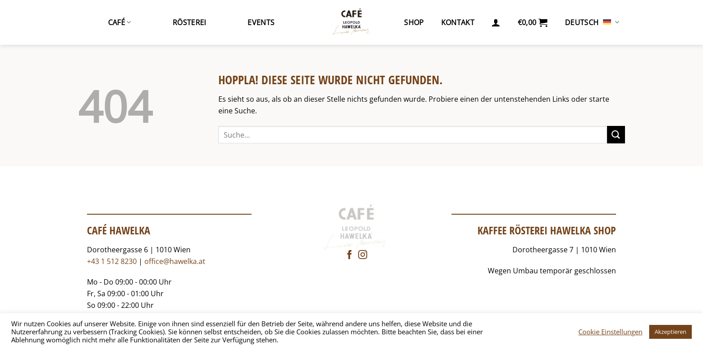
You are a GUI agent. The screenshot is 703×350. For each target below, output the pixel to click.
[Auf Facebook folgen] (349, 255)
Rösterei (189, 22)
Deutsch (592, 23)
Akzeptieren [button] (670, 332)
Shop (414, 22)
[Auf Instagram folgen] (362, 255)
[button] (495, 22)
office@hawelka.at (174, 261)
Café (119, 22)
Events (260, 22)
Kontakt (457, 22)
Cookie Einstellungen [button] (610, 332)
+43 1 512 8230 (112, 261)
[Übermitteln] (616, 134)
